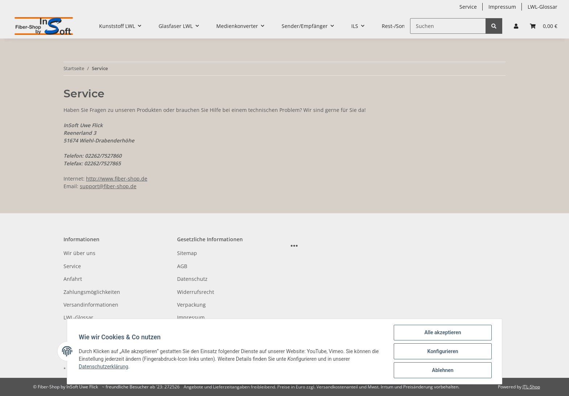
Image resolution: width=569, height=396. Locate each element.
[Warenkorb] (543, 26)
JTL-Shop (531, 387)
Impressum (502, 6)
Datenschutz (192, 278)
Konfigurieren (442, 351)
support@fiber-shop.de (108, 186)
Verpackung (191, 304)
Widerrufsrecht (195, 291)
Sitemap (187, 253)
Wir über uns (79, 253)
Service (468, 6)
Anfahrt (73, 278)
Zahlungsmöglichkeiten (92, 291)
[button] (516, 26)
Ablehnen (442, 370)
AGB (182, 266)
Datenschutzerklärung (103, 366)
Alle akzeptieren (442, 332)
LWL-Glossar (542, 6)
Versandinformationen (91, 304)
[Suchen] (448, 26)
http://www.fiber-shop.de (116, 178)
